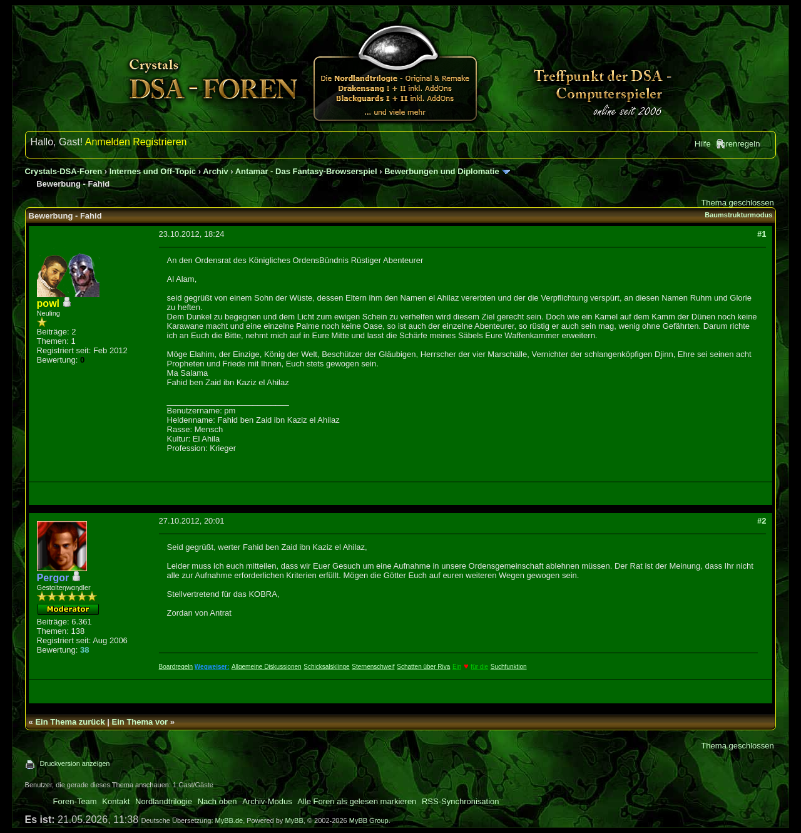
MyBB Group (369, 820)
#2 (761, 520)
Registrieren (159, 142)
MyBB (294, 820)
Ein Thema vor (140, 722)
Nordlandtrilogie (163, 801)
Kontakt (116, 801)
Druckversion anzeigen (75, 763)
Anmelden (107, 142)
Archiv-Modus (267, 801)
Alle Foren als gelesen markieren (356, 801)
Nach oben (217, 801)
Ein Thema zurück (70, 722)
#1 (761, 234)
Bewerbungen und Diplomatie (441, 171)
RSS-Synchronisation (460, 801)
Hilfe (703, 143)
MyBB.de (229, 820)
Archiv (215, 171)
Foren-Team (75, 801)
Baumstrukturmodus (738, 215)
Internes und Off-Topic (153, 171)
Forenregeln (738, 143)
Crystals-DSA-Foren (64, 171)
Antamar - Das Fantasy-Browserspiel (306, 171)
